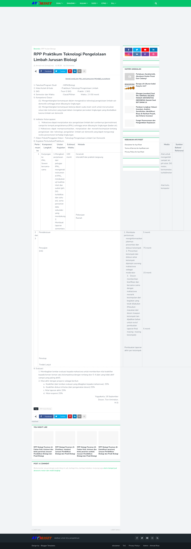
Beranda (37, 49)
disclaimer (116, 546)
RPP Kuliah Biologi (48, 49)
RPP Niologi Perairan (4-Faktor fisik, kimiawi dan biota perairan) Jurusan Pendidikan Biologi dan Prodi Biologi (43, 451)
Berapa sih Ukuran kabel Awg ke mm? (146, 85)
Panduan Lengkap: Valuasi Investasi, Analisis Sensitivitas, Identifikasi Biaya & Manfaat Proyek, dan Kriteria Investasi (146, 111)
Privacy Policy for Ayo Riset (134, 152)
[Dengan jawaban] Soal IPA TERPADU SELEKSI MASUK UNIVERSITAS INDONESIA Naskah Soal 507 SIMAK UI (146, 98)
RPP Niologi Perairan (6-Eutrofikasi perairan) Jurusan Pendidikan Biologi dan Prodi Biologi (108, 450)
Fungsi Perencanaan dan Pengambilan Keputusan (145, 121)
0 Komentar (70, 65)
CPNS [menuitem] (103, 3)
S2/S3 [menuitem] (93, 3)
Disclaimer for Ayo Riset (133, 145)
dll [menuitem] (113, 3)
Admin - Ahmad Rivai (151, 546)
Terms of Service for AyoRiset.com (137, 148)
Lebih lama (115, 530)
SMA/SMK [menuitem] (71, 3)
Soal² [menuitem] (59, 3)
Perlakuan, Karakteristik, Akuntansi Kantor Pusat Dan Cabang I (145, 76)
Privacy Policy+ (134, 546)
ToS (124, 546)
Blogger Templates (48, 546)
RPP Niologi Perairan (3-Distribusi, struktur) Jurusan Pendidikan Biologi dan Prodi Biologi (65, 450)
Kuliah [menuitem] (83, 3)
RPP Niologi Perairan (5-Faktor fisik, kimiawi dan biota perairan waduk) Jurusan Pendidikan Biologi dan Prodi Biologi (87, 451)
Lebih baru (37, 530)
